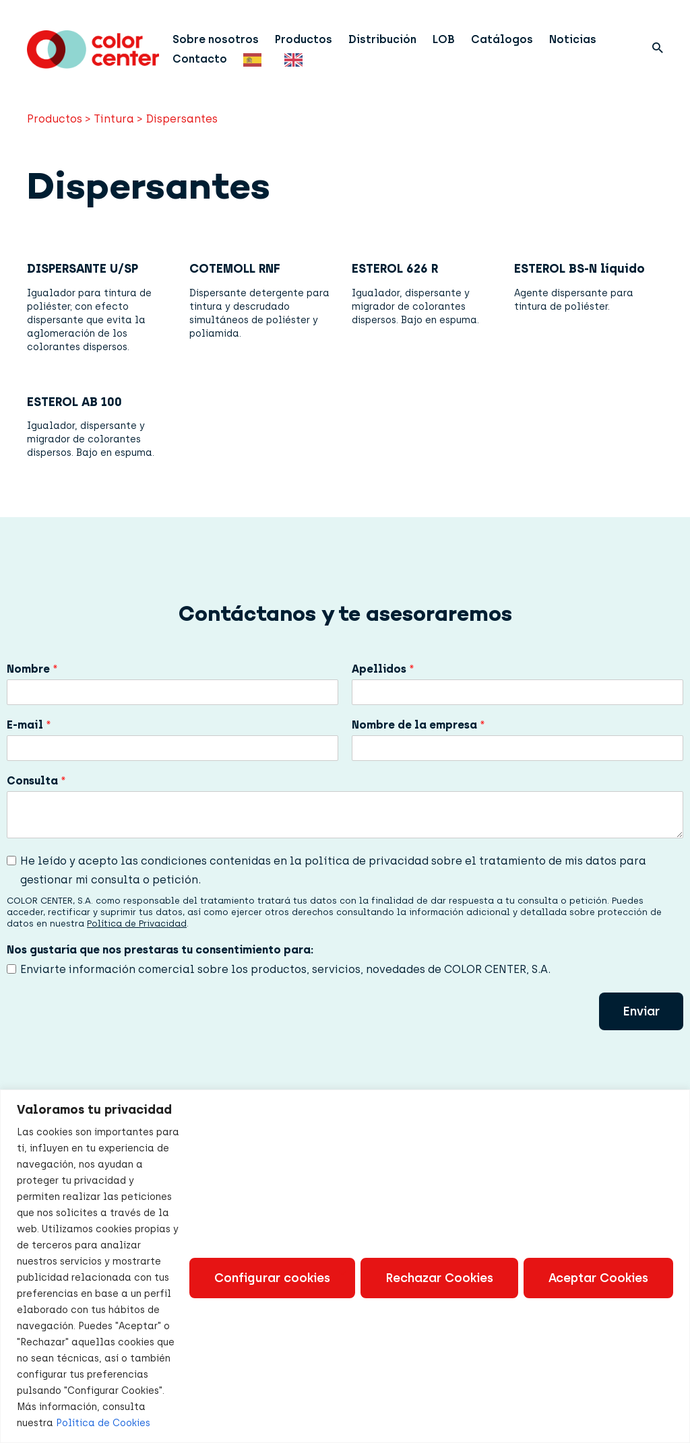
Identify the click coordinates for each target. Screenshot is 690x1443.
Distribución (382, 39)
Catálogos (502, 39)
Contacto (199, 59)
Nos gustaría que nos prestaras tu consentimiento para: (160, 949)
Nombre (32, 669)
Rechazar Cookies (439, 1278)
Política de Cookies (103, 1423)
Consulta (36, 780)
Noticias (572, 39)
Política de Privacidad (137, 923)
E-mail (29, 724)
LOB (444, 39)
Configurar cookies (272, 1278)
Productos (303, 39)
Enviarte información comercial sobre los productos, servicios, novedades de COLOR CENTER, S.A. (285, 969)
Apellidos (383, 669)
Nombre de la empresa (418, 724)
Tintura (114, 118)
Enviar (641, 1011)
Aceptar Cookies (598, 1278)
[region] (345, 1266)
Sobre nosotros (215, 39)
